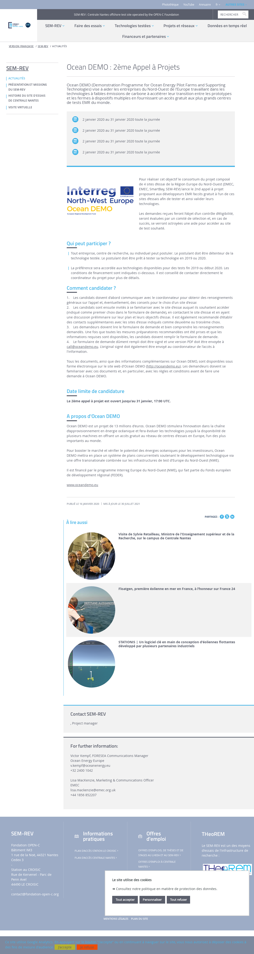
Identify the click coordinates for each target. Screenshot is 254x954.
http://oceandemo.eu (163, 366)
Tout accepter (125, 899)
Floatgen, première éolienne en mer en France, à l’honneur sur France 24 (176, 589)
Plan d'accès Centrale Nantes (96, 857)
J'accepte (65, 947)
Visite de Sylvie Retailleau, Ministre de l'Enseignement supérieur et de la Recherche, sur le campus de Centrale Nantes (176, 536)
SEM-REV (43, 46)
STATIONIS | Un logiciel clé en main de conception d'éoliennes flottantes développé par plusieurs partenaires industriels (176, 644)
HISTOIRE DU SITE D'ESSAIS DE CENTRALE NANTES (26, 98)
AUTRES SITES (235, 5)
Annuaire (205, 4)
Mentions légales (116, 918)
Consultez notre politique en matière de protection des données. (166, 889)
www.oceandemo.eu (82, 485)
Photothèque (170, 4)
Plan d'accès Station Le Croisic (97, 850)
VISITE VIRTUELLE (20, 107)
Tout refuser (178, 899)
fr (217, 4)
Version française (21, 46)
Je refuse (87, 947)
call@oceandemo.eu (82, 346)
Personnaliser (152, 899)
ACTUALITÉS (59, 46)
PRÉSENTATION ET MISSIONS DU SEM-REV (27, 87)
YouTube (188, 4)
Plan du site (139, 918)
